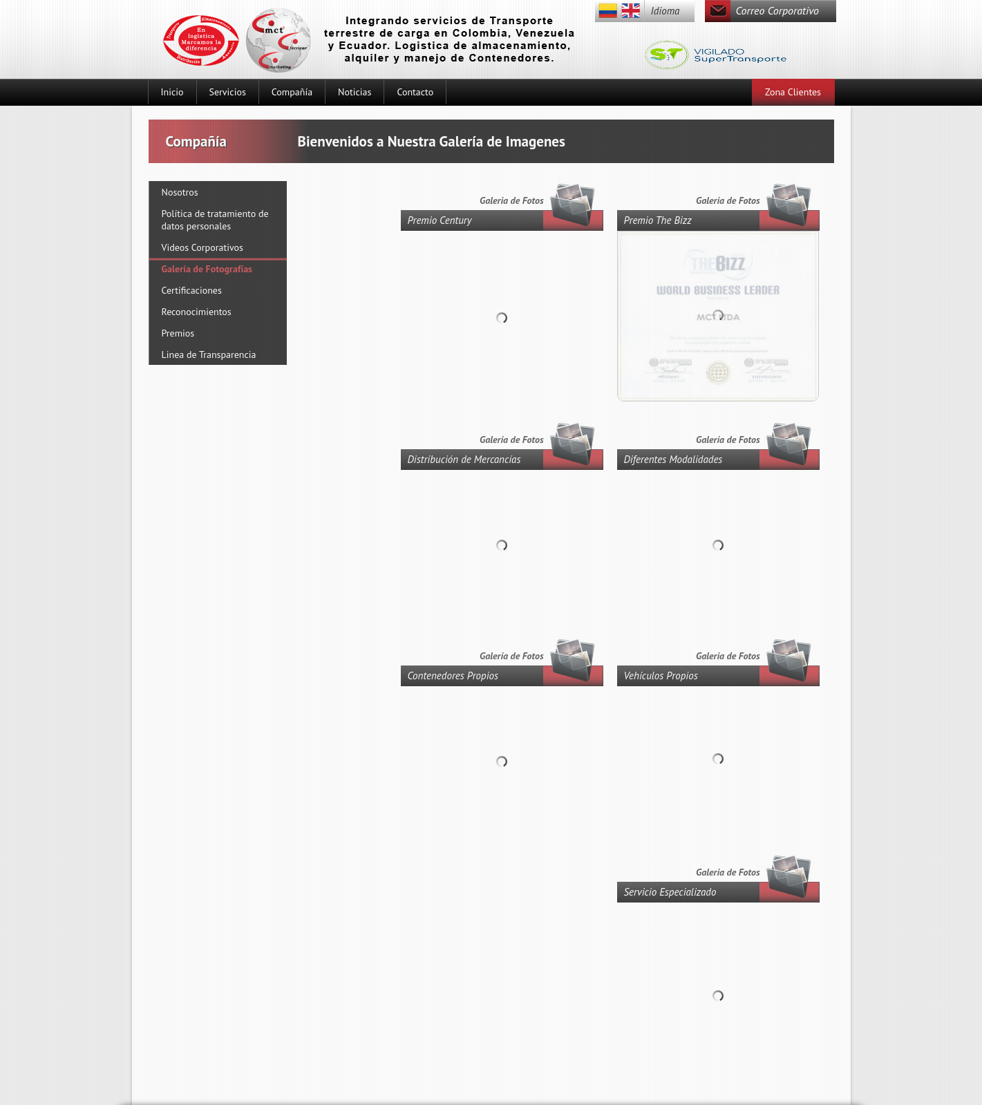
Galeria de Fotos (727, 200)
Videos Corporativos (202, 247)
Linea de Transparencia (209, 354)
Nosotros (180, 192)
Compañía (292, 92)
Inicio (172, 92)
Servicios (227, 92)
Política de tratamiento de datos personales (215, 219)
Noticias (354, 92)
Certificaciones (192, 290)
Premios (178, 333)
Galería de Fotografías (207, 269)
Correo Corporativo (778, 10)
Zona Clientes (793, 92)
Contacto (415, 92)
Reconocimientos (197, 311)
